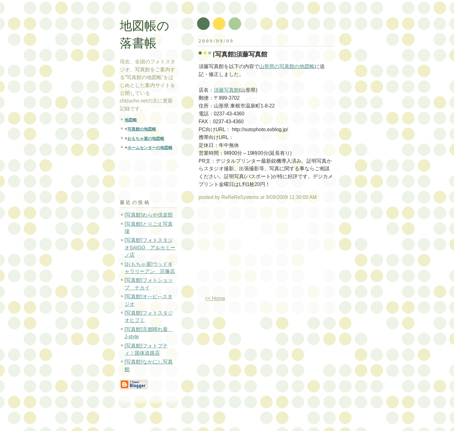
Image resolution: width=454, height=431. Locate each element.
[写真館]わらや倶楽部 (149, 215)
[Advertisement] (252, 250)
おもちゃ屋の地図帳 (145, 138)
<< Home (215, 298)
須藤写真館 (226, 90)
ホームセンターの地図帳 (149, 147)
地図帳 (131, 120)
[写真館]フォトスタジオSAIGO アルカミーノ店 (150, 247)
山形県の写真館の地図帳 (287, 66)
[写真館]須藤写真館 (240, 54)
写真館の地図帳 (141, 129)
